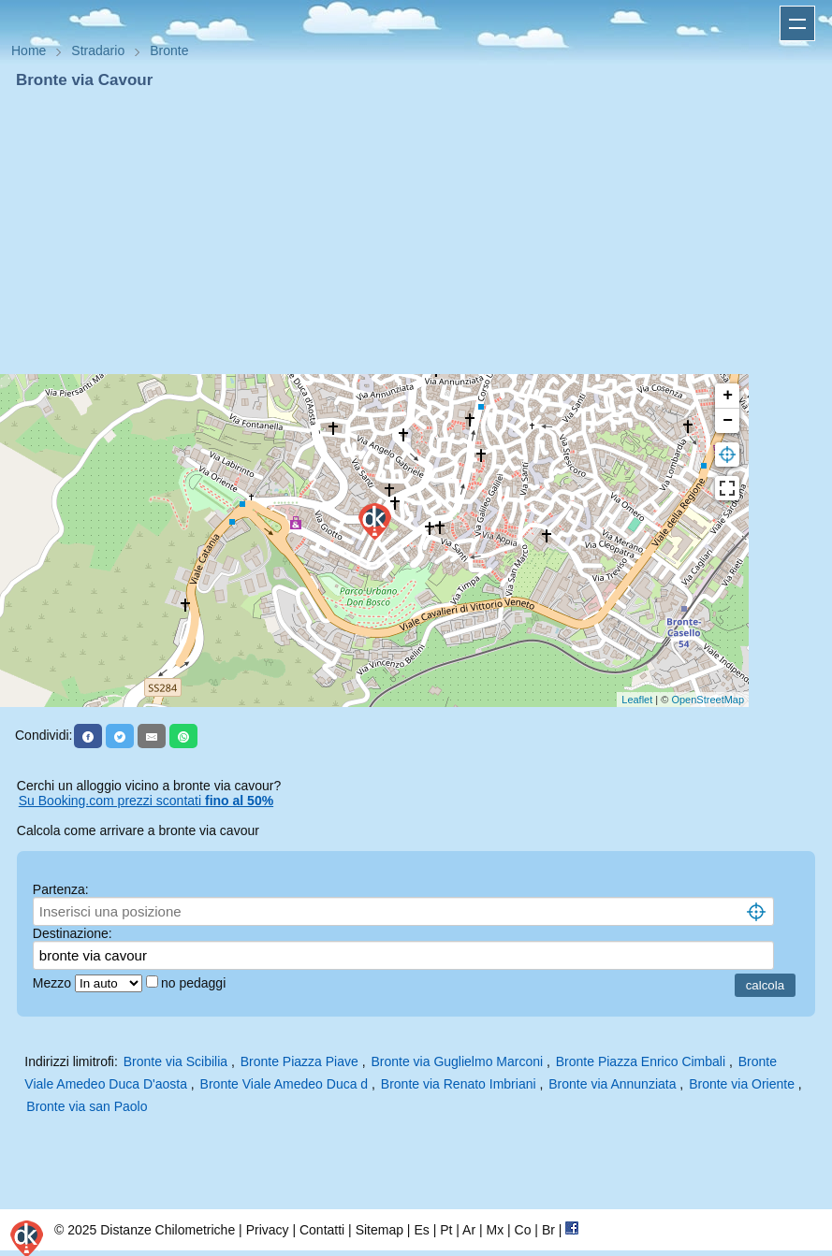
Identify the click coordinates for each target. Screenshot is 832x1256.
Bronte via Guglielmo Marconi (457, 1061)
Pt (446, 1229)
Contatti (321, 1229)
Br (548, 1229)
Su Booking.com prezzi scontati (146, 800)
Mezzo (54, 982)
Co (523, 1229)
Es (421, 1229)
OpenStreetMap (707, 699)
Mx (495, 1229)
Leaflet (636, 699)
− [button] (728, 421)
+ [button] (728, 395)
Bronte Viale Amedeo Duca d (284, 1083)
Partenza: (61, 889)
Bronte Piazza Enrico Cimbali (640, 1061)
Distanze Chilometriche (167, 1229)
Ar (468, 1229)
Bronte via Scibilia (175, 1061)
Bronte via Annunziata (612, 1083)
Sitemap (379, 1229)
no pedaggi (195, 982)
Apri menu (797, 23)
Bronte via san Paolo (86, 1106)
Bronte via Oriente (742, 1083)
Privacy (267, 1229)
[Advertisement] (416, 232)
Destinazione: (72, 933)
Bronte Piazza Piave (299, 1061)
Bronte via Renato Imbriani (458, 1083)
